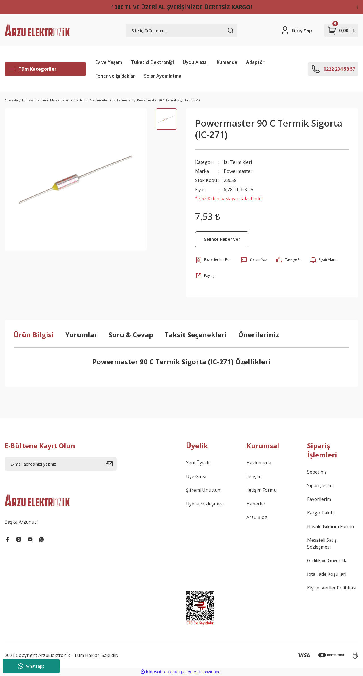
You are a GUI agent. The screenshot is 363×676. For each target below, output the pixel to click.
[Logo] (37, 30)
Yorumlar (81, 334)
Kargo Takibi (321, 513)
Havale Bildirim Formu (330, 526)
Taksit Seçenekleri (195, 334)
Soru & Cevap (131, 334)
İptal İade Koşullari (326, 574)
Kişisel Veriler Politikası (331, 588)
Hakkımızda (258, 463)
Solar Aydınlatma (162, 76)
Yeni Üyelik (197, 463)
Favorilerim (319, 499)
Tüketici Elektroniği (152, 62)
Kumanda (227, 62)
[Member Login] (296, 30)
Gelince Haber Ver (222, 239)
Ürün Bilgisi (34, 334)
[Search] (182, 30)
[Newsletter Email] (61, 464)
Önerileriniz (258, 334)
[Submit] (111, 464)
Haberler (255, 504)
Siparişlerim (319, 485)
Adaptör (255, 62)
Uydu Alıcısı (195, 62)
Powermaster (238, 171)
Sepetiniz (317, 472)
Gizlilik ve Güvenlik (326, 560)
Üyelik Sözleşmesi (205, 504)
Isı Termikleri (238, 162)
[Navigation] (45, 69)
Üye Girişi (196, 476)
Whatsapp (31, 666)
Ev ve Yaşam (108, 62)
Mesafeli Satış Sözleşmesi (322, 543)
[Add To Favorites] (213, 259)
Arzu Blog (256, 517)
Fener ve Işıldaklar (115, 76)
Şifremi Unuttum (203, 490)
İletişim (253, 476)
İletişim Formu (261, 490)
